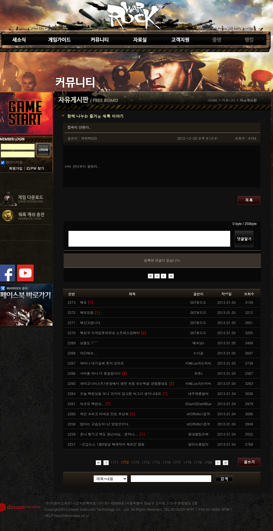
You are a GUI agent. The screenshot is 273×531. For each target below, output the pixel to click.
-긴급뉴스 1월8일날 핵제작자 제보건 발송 (112, 444)
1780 (208, 462)
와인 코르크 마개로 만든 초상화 (107, 413)
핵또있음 (90, 312)
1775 (156, 462)
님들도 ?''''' (89, 342)
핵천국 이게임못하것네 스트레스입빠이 (113, 332)
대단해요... (88, 353)
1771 (114, 462)
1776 (166, 462)
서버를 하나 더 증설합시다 (103, 373)
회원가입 (16, 168)
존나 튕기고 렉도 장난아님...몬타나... (112, 434)
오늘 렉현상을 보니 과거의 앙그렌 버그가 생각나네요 (124, 393)
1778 (187, 462)
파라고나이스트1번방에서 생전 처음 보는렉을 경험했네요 (127, 383)
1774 (146, 462)
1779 (198, 462)
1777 (177, 462)
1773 (135, 462)
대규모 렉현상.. (95, 403)
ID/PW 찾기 (35, 168)
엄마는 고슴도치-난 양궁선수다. (105, 423)
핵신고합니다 (90, 322)
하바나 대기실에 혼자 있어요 (102, 363)
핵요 (86, 302)
